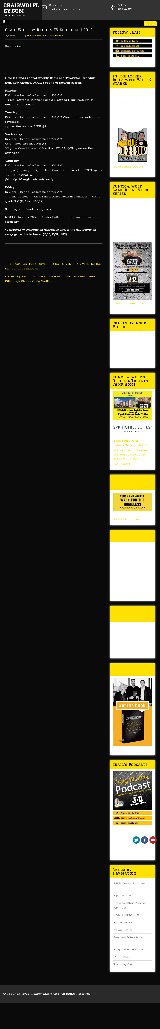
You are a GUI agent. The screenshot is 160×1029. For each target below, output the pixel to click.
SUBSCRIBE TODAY (128, 166)
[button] (4, 21)
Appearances (122, 895)
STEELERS (121, 957)
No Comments (33, 35)
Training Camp (124, 964)
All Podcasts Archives (129, 883)
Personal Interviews (53, 35)
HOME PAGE (122, 922)
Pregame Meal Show (128, 949)
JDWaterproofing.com (128, 303)
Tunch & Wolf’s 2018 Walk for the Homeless (132, 482)
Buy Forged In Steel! (127, 669)
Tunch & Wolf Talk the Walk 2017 (133, 536)
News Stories (122, 930)
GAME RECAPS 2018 (128, 915)
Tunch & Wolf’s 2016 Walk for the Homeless (132, 613)
